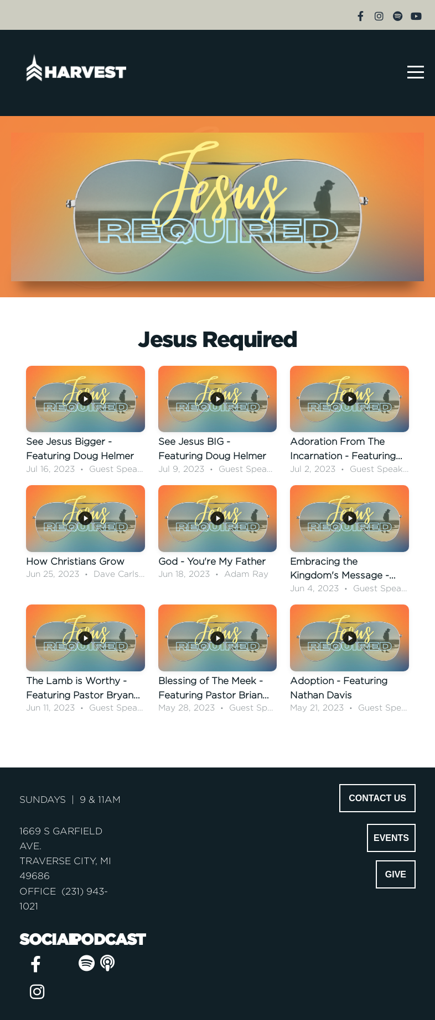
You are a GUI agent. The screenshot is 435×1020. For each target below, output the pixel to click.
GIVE (395, 874)
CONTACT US (377, 798)
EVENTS (391, 838)
